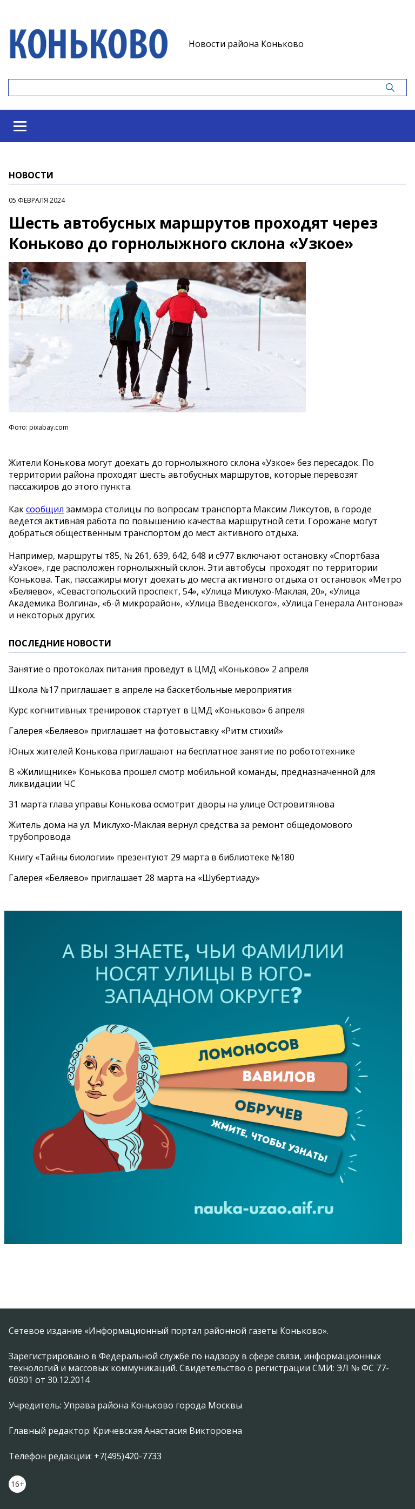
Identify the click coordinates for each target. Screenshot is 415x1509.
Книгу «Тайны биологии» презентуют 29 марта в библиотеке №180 (151, 857)
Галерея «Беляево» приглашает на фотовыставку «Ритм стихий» (146, 731)
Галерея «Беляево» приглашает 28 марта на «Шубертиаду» (134, 878)
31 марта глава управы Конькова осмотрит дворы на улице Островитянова (171, 804)
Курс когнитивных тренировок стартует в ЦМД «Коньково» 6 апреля (157, 710)
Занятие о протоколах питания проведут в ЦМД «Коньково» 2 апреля (159, 669)
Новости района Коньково (246, 43)
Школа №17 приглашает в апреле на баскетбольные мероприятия (150, 690)
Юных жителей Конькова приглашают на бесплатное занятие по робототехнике (182, 751)
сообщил (45, 509)
